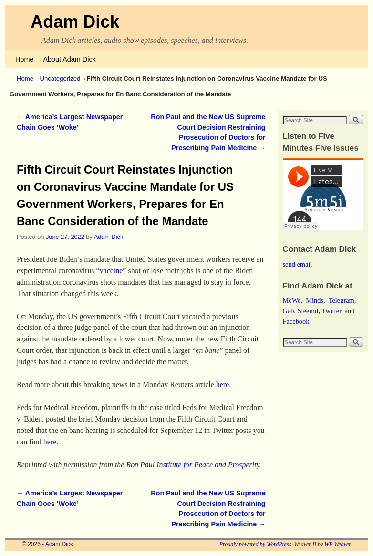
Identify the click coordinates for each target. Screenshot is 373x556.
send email (297, 264)
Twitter (332, 311)
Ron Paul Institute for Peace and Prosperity (192, 465)
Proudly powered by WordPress (255, 544)
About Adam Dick (69, 59)
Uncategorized (60, 78)
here (222, 385)
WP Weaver (337, 544)
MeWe (292, 300)
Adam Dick (75, 21)
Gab (288, 311)
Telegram (341, 300)
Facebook (296, 321)
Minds (314, 300)
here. (50, 442)
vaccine (111, 271)
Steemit (308, 311)
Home (24, 59)
